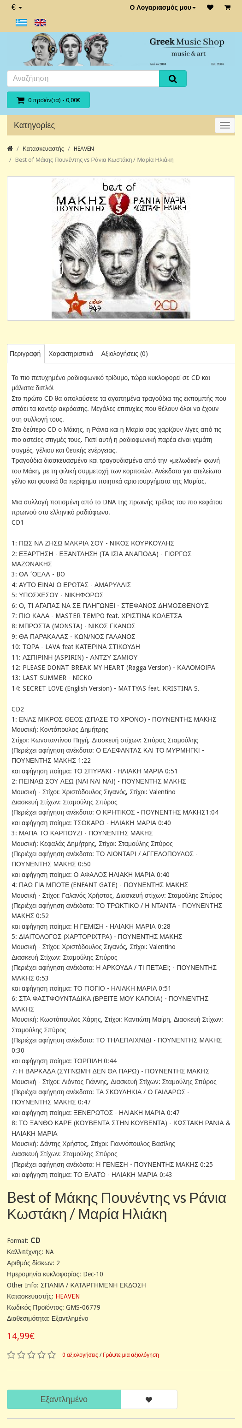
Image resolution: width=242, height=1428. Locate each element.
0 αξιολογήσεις (80, 1355)
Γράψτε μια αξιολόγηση (131, 1355)
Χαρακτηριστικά (70, 353)
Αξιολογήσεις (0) (124, 353)
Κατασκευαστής (43, 148)
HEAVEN (84, 148)
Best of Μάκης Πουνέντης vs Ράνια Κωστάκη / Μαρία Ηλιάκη (94, 159)
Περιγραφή (25, 353)
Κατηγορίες (34, 125)
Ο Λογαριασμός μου (163, 7)
